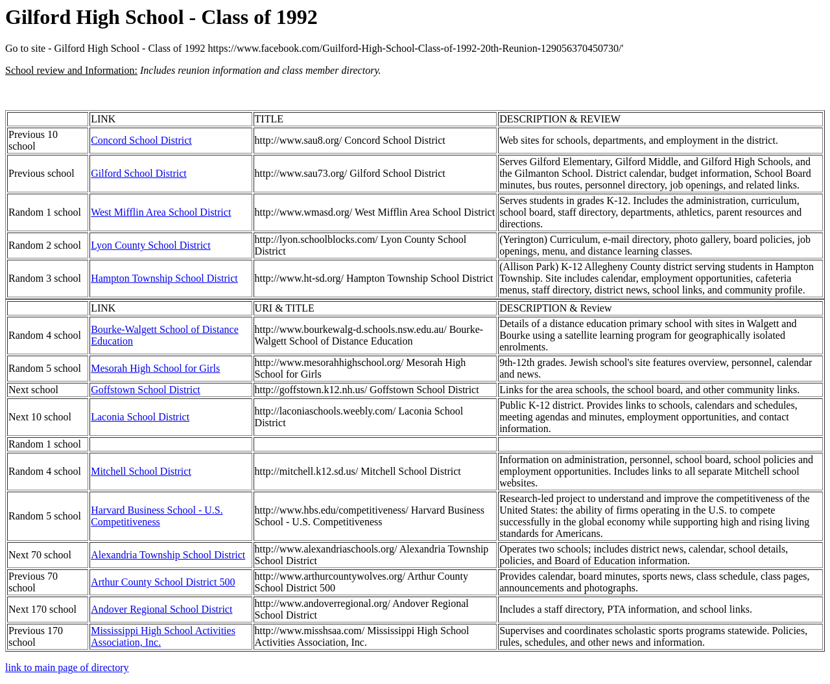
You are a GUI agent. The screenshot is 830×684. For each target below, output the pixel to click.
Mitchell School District (141, 471)
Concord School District (141, 140)
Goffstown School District (145, 389)
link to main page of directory (67, 667)
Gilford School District (139, 173)
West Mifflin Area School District (161, 212)
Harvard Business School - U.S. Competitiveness (157, 516)
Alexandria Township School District (168, 554)
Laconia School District (140, 416)
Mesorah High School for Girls (155, 368)
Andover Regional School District (161, 609)
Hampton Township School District (164, 278)
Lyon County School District (150, 245)
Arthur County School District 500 (163, 581)
